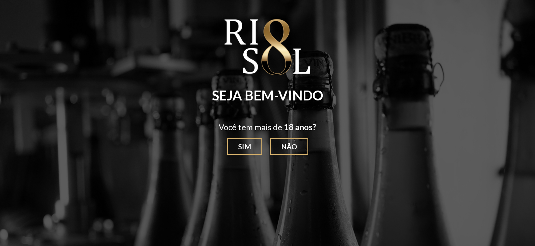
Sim (244, 146)
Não (289, 146)
